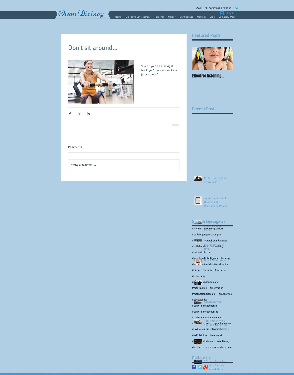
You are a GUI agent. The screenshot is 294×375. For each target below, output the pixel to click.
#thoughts (198, 341)
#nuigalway (225, 293)
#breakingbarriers (213, 228)
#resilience (198, 329)
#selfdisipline (199, 335)
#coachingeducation (215, 240)
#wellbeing (223, 341)
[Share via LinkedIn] (88, 113)
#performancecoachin (204, 305)
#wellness (197, 347)
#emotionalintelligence (205, 258)
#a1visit (196, 228)
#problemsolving (223, 323)
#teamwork (216, 335)
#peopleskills (199, 299)
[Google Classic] (205, 367)
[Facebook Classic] (194, 367)
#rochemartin (215, 329)
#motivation (216, 287)
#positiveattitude (201, 323)
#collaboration (200, 246)
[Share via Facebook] (70, 113)
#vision (210, 341)
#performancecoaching (205, 311)
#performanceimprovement (207, 317)
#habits (223, 264)
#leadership (198, 276)
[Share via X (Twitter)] (79, 113)
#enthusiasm (199, 264)
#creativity (217, 246)
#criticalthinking (201, 252)
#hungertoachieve (202, 270)
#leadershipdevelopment (206, 282)
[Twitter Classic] (200, 367)
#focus (213, 264)
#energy (225, 258)
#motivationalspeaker (204, 293)
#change (197, 240)
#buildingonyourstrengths (206, 234)
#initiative (221, 270)
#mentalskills (199, 287)
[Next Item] (227, 58)
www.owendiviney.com (219, 347)
